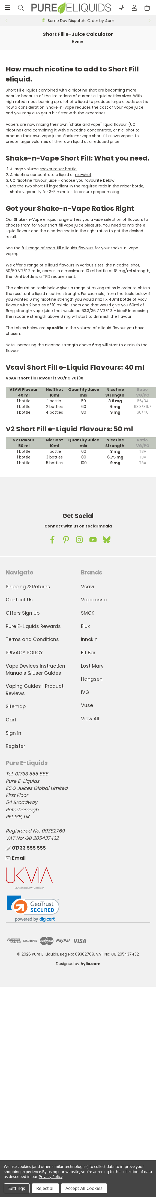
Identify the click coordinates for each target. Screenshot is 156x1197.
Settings (16, 1188)
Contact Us (19, 599)
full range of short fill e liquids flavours (58, 248)
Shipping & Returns (28, 586)
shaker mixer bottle (58, 169)
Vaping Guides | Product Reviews (35, 689)
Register (15, 746)
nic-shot (83, 174)
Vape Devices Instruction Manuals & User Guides (35, 669)
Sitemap (16, 706)
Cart (11, 720)
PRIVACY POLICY (24, 652)
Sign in (13, 733)
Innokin (89, 639)
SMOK (87, 613)
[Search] (21, 7)
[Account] (134, 7)
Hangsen (92, 679)
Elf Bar (88, 652)
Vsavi (87, 586)
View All (90, 718)
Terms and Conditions (32, 639)
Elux (85, 626)
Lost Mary (92, 666)
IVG (85, 692)
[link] (33, 908)
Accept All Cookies (84, 1188)
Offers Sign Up (23, 613)
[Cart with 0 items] (147, 7)
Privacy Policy (50, 1176)
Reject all (45, 1188)
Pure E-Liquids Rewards (33, 626)
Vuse (87, 705)
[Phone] (121, 7)
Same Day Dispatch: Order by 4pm (81, 20)
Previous (5, 20)
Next (150, 20)
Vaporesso (94, 599)
